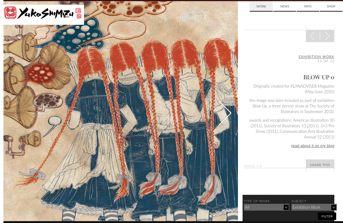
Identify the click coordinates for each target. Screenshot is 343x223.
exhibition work (316, 57)
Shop (331, 6)
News (284, 6)
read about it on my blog (312, 145)
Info (307, 6)
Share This (320, 165)
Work (261, 6)
